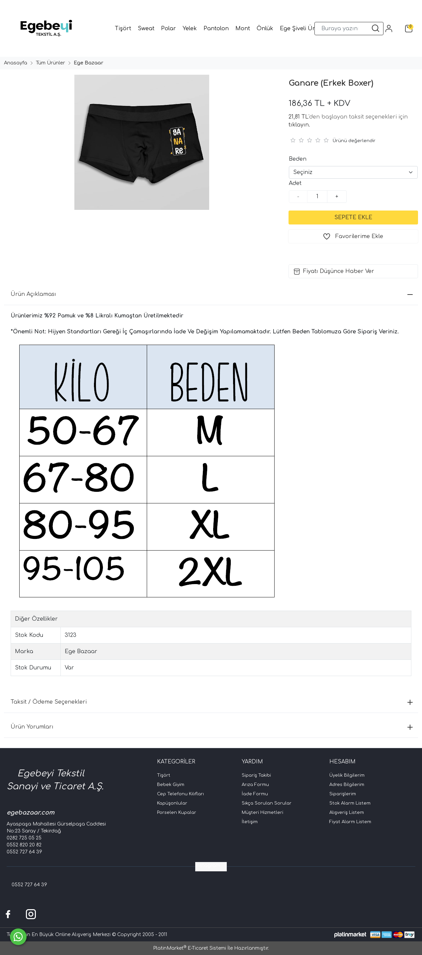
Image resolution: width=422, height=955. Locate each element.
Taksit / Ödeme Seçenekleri (212, 702)
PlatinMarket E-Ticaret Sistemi (189, 948)
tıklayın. (299, 125)
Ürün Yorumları (212, 727)
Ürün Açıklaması (212, 294)
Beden (297, 159)
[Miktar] (317, 196)
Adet (295, 183)
